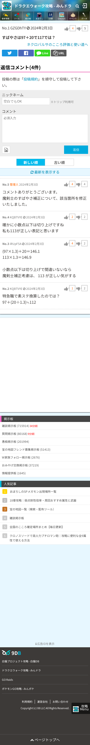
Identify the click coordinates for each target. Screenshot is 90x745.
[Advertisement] (45, 362)
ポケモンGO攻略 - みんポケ (18, 689)
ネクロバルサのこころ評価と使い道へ (57, 44)
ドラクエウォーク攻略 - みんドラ (43, 6)
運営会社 (42, 701)
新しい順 (31, 162)
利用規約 (27, 701)
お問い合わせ (60, 701)
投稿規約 (31, 78)
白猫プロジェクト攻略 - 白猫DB (20, 661)
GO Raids (7, 679)
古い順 (59, 162)
